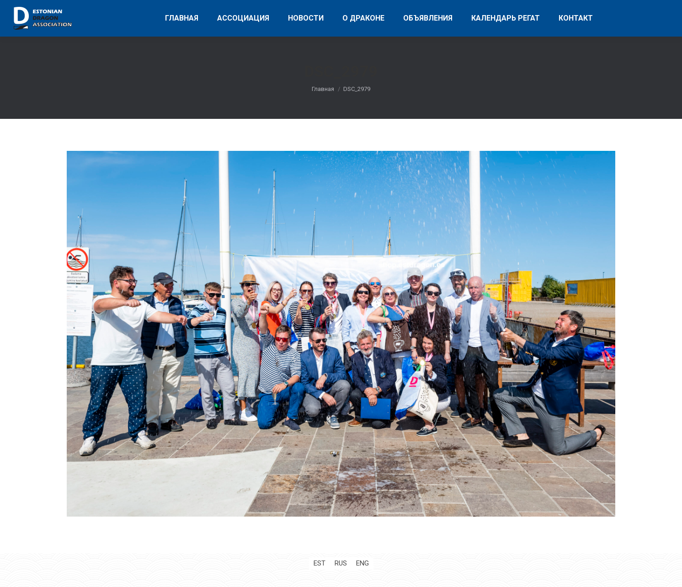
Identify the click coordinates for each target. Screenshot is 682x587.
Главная (323, 88)
